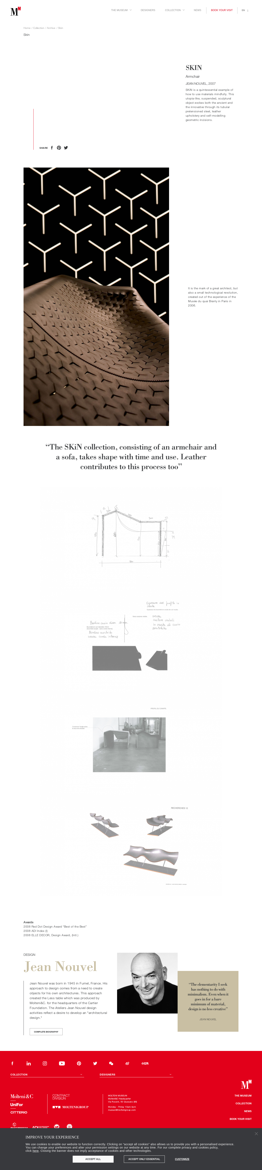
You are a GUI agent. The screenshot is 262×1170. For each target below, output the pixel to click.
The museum (243, 1095)
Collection (244, 1103)
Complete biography (46, 1031)
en (243, 10)
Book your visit (222, 10)
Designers (148, 10)
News (197, 10)
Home (27, 27)
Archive (51, 27)
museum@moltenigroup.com (122, 1110)
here (36, 1150)
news (248, 1111)
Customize (182, 1159)
